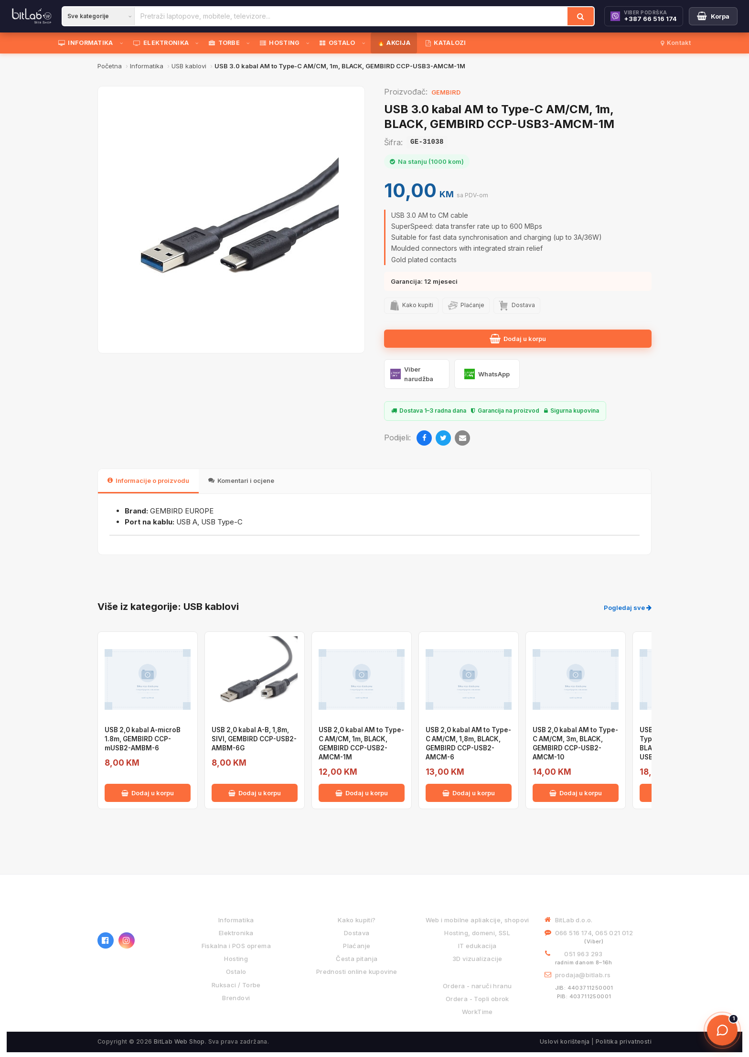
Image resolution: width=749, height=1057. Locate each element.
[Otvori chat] (722, 1030)
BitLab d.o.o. (574, 920)
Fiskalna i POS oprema (236, 946)
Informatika (236, 920)
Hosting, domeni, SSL (477, 933)
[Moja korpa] (713, 16)
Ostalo (236, 971)
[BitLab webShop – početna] (133, 912)
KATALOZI (446, 42)
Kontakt (676, 42)
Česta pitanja (356, 958)
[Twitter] (443, 438)
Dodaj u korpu (518, 338)
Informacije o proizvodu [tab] (148, 480)
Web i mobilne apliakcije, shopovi (477, 920)
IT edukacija (477, 946)
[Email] (462, 438)
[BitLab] (31, 16)
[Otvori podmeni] (123, 42)
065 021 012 (614, 933)
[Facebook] (424, 438)
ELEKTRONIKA (161, 42)
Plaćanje (356, 946)
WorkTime (477, 1011)
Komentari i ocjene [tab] (241, 480)
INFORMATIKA (85, 42)
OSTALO (337, 42)
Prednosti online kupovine (356, 971)
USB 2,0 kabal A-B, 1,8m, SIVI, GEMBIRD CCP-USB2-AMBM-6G (254, 739)
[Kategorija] (98, 16)
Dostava (357, 933)
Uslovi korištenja (565, 1041)
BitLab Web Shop (179, 1041)
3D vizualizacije (477, 958)
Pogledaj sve (628, 607)
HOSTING (280, 42)
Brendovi (236, 998)
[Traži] (580, 16)
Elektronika (236, 933)
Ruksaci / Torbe (236, 985)
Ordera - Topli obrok (477, 999)
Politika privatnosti (624, 1041)
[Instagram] (126, 940)
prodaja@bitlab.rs (583, 975)
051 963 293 (583, 954)
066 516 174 (573, 933)
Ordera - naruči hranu (477, 986)
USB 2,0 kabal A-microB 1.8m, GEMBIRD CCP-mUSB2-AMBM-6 (143, 739)
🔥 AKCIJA (393, 42)
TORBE (224, 42)
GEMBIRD (445, 92)
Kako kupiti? (357, 920)
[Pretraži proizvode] (351, 16)
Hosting (236, 958)
